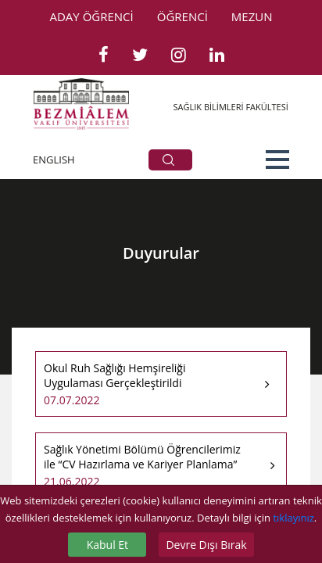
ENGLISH (54, 159)
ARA (168, 160)
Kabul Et (107, 544)
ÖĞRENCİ (182, 16)
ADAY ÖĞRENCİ (92, 16)
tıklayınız (293, 518)
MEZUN (252, 16)
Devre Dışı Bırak (206, 544)
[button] (277, 159)
